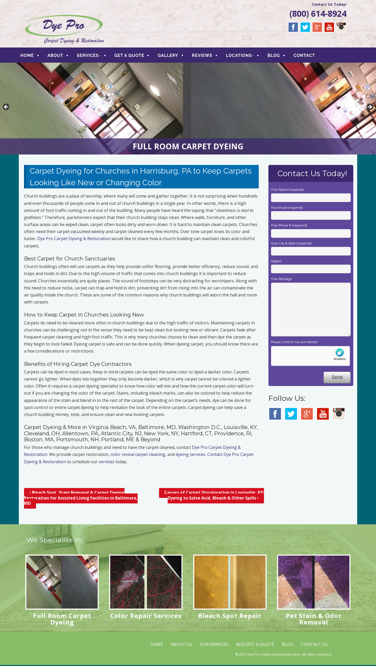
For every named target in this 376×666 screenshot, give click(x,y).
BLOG (278, 55)
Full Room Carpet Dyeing (62, 619)
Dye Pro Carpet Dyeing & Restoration (73, 240)
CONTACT (308, 55)
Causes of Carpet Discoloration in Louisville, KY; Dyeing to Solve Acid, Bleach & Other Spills (214, 496)
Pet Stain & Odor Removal (314, 619)
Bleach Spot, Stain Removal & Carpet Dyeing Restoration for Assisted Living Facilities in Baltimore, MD (81, 499)
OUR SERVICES (214, 645)
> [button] (369, 108)
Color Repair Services (145, 616)
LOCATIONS (243, 55)
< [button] (6, 108)
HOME (31, 55)
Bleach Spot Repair (229, 616)
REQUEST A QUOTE (255, 645)
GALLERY (172, 55)
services (106, 463)
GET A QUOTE (134, 55)
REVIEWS (206, 55)
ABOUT (59, 55)
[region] (188, 110)
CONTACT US (314, 645)
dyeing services (190, 456)
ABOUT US (181, 645)
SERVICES (92, 55)
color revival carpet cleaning (137, 456)
